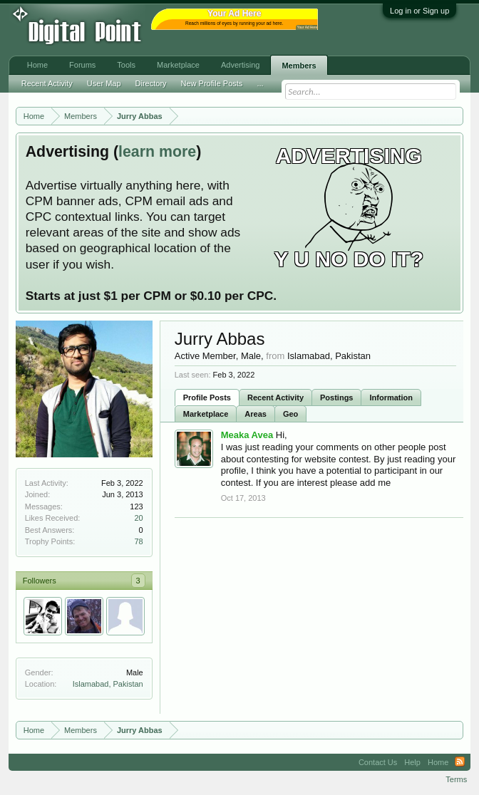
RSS (459, 762)
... (260, 83)
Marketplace (206, 414)
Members (299, 65)
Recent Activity (275, 397)
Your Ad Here (307, 27)
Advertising (240, 65)
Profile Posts (207, 397)
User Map (104, 83)
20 (138, 518)
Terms (456, 779)
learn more (157, 151)
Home (37, 65)
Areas (255, 414)
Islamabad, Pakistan (108, 684)
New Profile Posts (212, 83)
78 (138, 541)
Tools (126, 65)
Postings (336, 397)
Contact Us (378, 762)
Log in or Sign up (419, 10)
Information (391, 397)
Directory (151, 83)
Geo (290, 414)
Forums (82, 65)
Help (412, 762)
